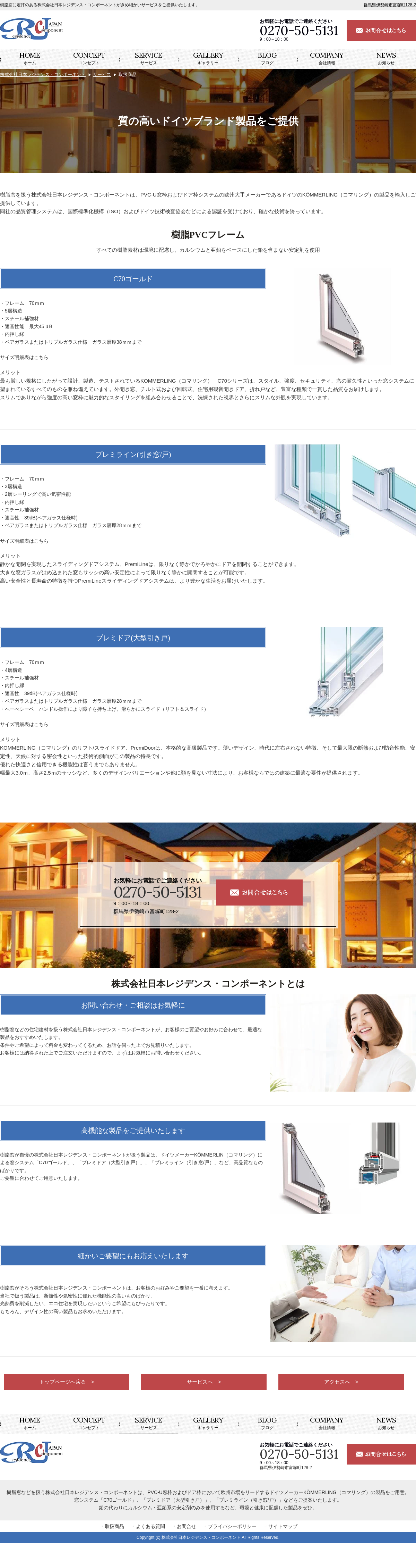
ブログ (267, 58)
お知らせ (386, 58)
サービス (148, 58)
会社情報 (327, 58)
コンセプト (89, 58)
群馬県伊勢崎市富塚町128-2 (390, 4)
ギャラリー (208, 58)
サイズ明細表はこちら (24, 357)
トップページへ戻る (62, 1383)
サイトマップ (282, 1526)
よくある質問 (150, 1526)
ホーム (29, 58)
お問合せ (186, 1526)
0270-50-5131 (157, 892)
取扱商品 (114, 1526)
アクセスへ (337, 1383)
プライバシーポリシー (232, 1526)
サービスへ (200, 1383)
